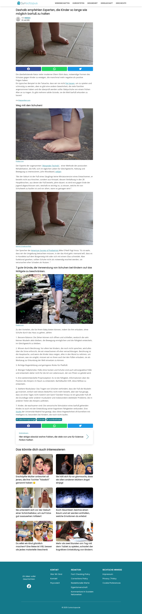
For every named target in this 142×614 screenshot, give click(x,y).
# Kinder (41, 419)
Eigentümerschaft (79, 587)
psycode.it (55, 583)
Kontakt (53, 578)
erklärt (58, 171)
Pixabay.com (20, 161)
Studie (19, 411)
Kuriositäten (78, 3)
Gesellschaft (107, 3)
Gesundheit (92, 3)
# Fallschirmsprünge (25, 419)
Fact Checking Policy (80, 574)
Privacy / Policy (109, 578)
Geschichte (121, 3)
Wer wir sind (56, 574)
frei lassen (70, 83)
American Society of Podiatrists (45, 250)
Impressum (108, 574)
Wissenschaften (62, 3)
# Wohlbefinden (54, 419)
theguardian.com (24, 100)
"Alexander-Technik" (50, 165)
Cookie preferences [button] (112, 583)
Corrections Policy (79, 578)
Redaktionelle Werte (80, 583)
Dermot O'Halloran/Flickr (23, 246)
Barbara (27, 18)
